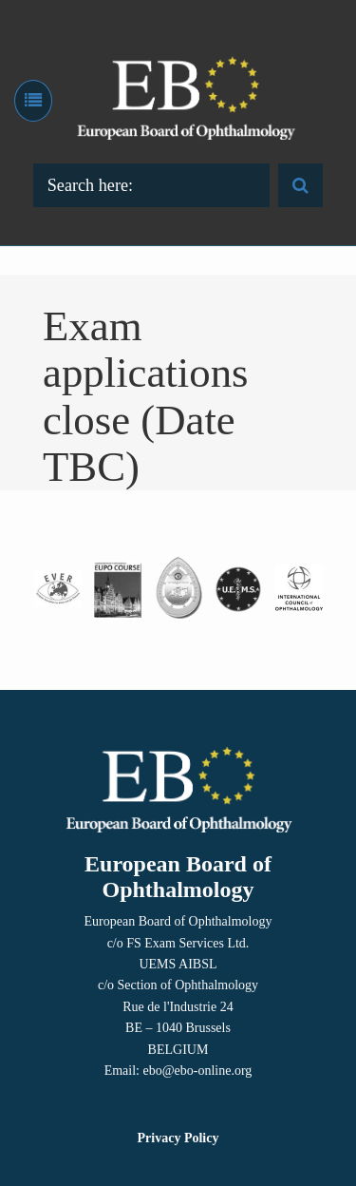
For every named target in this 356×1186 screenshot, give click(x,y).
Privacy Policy (178, 1138)
